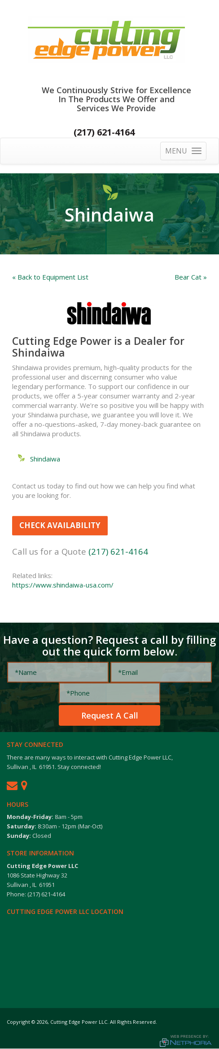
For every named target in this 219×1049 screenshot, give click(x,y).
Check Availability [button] (60, 525)
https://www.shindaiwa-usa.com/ (63, 584)
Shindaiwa (45, 458)
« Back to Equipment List (50, 276)
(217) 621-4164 (104, 132)
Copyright (18, 1021)
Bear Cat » (191, 276)
